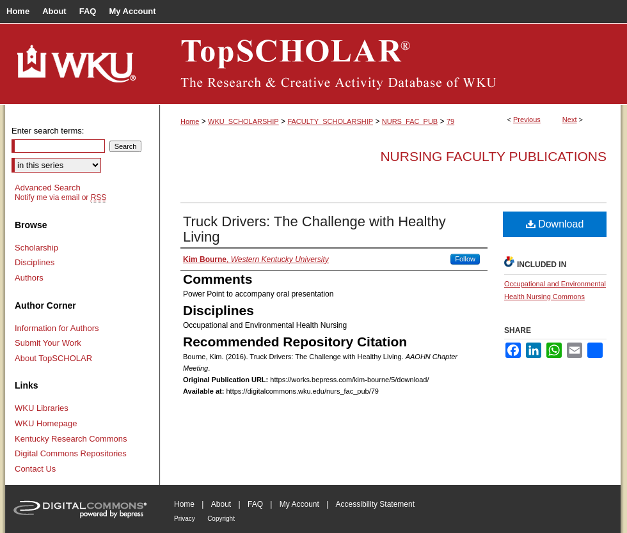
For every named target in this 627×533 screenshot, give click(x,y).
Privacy (184, 518)
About (221, 504)
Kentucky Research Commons (71, 439)
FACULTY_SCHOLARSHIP (330, 121)
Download (555, 224)
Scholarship (36, 247)
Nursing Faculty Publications (493, 156)
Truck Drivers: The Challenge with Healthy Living (314, 229)
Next (569, 119)
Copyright (221, 518)
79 (450, 121)
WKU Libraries (41, 408)
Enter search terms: (48, 130)
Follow (465, 259)
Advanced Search (48, 187)
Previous (527, 119)
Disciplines (34, 262)
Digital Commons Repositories (71, 453)
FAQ (255, 504)
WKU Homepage (46, 423)
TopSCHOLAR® (390, 64)
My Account (299, 504)
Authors (29, 277)
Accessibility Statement (375, 504)
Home (189, 121)
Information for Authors (57, 328)
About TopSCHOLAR (53, 358)
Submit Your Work (48, 343)
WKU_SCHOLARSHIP (243, 121)
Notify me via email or (60, 197)
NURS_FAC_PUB (410, 121)
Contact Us (35, 469)
